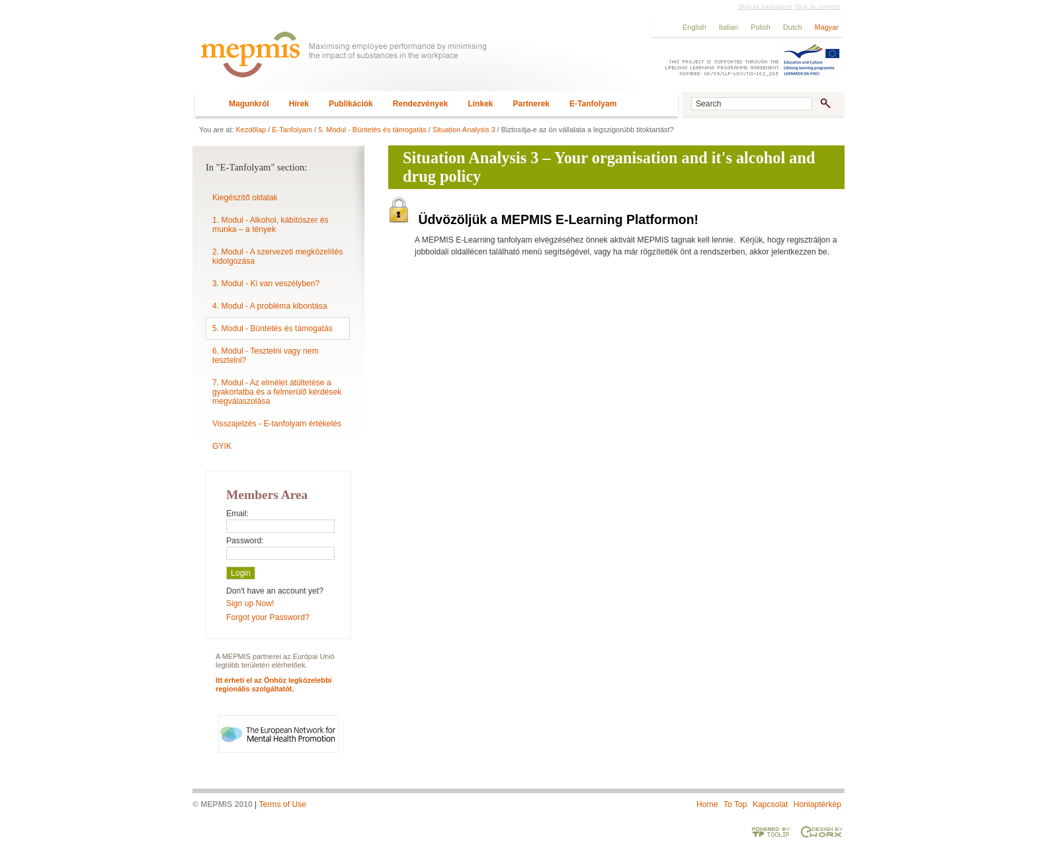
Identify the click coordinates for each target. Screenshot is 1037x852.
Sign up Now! (250, 603)
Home (707, 804)
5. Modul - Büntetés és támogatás (372, 130)
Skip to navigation (765, 6)
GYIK (221, 446)
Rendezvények (420, 103)
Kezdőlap (251, 130)
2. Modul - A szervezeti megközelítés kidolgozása (277, 256)
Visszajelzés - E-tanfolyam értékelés (276, 423)
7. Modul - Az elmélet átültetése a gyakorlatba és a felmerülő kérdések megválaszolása (276, 392)
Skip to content (818, 6)
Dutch (792, 27)
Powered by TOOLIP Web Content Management (771, 831)
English (694, 27)
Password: (245, 540)
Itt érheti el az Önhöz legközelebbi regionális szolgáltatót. (274, 684)
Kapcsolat (770, 804)
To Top (735, 804)
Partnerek (531, 103)
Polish (760, 27)
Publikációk (351, 103)
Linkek (480, 103)
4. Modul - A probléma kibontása (269, 306)
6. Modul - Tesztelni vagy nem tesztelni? (265, 355)
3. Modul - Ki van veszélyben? (265, 283)
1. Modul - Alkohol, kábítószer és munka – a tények (270, 224)
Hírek (299, 103)
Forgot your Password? (268, 617)
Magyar (827, 27)
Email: (237, 513)
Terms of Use (282, 804)
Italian (728, 27)
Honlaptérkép (817, 804)
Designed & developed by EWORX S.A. (821, 831)
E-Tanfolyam (592, 103)
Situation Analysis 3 (464, 130)
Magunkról (249, 103)
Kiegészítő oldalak (245, 197)
